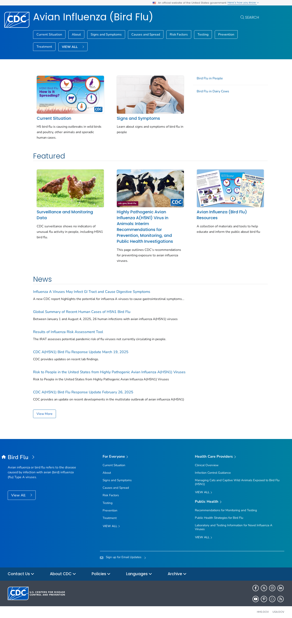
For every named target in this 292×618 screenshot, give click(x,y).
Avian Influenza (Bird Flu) (93, 17)
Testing (203, 34)
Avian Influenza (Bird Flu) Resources (216, 211)
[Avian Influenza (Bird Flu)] (42, 454)
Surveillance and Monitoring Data (65, 211)
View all (111, 523)
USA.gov (278, 608)
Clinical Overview (207, 462)
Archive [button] (177, 571)
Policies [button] (101, 571)
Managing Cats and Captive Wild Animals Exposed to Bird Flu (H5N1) (237, 479)
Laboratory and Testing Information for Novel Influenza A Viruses (233, 524)
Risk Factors (179, 34)
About (76, 34)
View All (18, 492)
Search (252, 17)
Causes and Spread (145, 34)
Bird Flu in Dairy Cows (207, 91)
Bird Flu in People (204, 78)
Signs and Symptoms (106, 34)
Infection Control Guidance (213, 469)
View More (44, 410)
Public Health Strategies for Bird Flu (219, 514)
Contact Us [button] (21, 571)
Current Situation (49, 34)
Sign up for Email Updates (123, 554)
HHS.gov (263, 608)
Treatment (44, 46)
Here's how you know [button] (243, 2)
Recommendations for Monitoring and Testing (226, 507)
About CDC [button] (63, 571)
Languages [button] (139, 571)
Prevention (226, 34)
